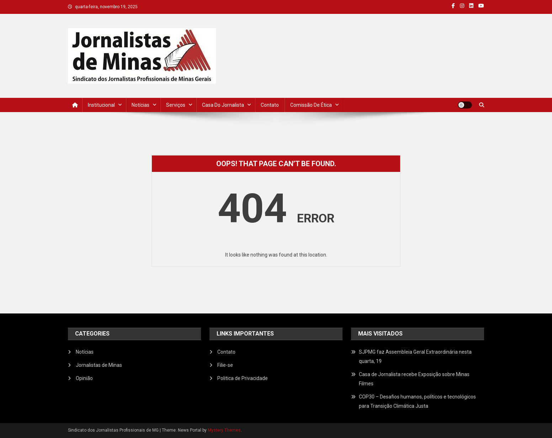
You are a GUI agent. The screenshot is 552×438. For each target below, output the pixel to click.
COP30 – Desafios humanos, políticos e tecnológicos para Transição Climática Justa (417, 401)
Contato (270, 105)
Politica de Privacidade (242, 378)
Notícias (140, 105)
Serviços (175, 105)
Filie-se (225, 365)
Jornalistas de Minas (99, 365)
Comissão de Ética (311, 105)
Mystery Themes (224, 430)
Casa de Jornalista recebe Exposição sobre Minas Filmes (414, 378)
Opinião (84, 378)
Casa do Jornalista (223, 105)
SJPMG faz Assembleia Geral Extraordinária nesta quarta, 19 (415, 356)
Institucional (101, 105)
